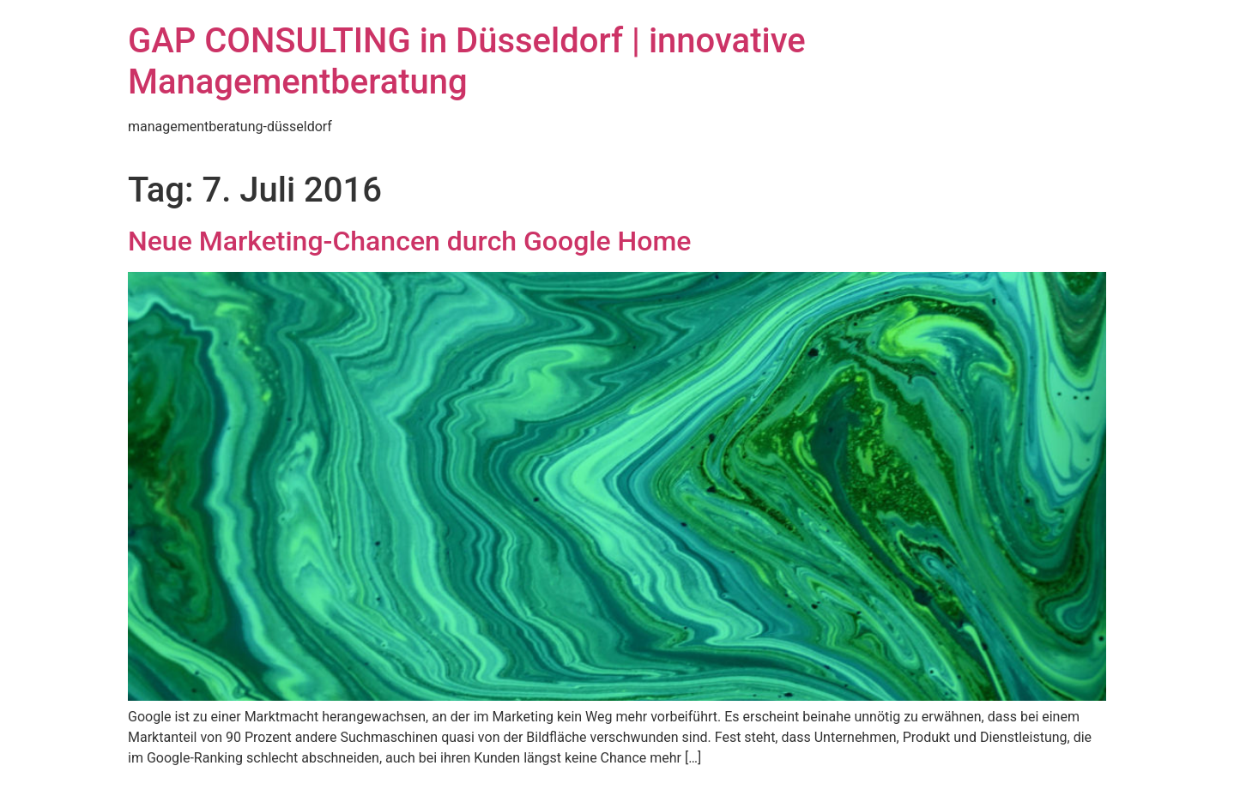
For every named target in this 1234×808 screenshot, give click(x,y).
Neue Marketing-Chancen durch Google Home (409, 241)
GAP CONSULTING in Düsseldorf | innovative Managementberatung (467, 61)
